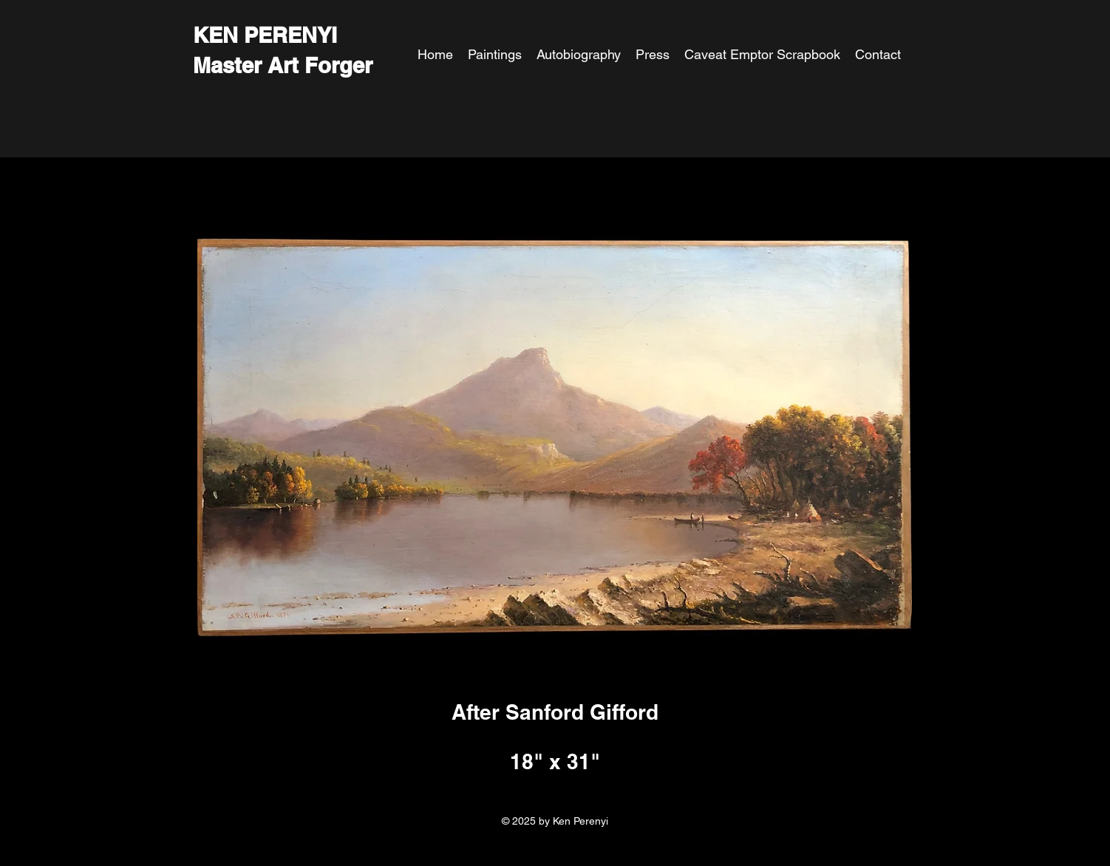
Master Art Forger (282, 65)
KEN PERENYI (265, 35)
